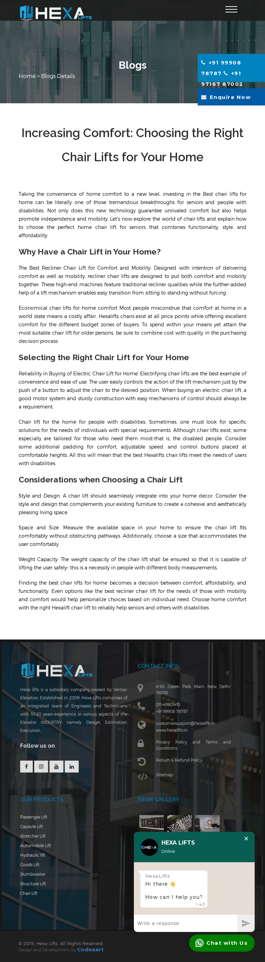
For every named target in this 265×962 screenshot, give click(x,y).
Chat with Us (221, 943)
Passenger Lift (39, 819)
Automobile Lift (41, 846)
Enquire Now (226, 97)
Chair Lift (35, 891)
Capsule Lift (37, 828)
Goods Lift (36, 864)
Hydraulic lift (38, 855)
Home (28, 76)
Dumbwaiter (38, 872)
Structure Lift (39, 882)
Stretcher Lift (39, 837)
